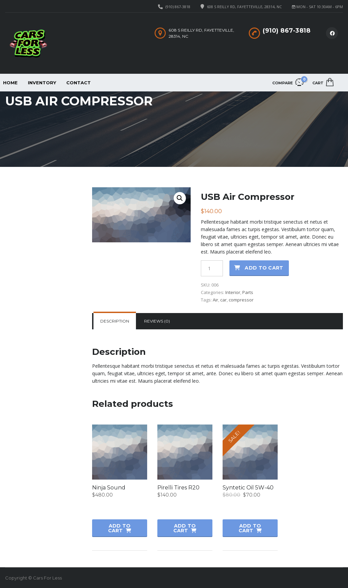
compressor (241, 300)
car (223, 300)
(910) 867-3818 (178, 6)
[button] (180, 198)
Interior (232, 292)
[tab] (114, 321)
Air (215, 300)
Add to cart (264, 268)
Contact (78, 82)
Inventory (42, 82)
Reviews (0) (157, 321)
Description (114, 321)
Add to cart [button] (119, 528)
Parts (247, 292)
